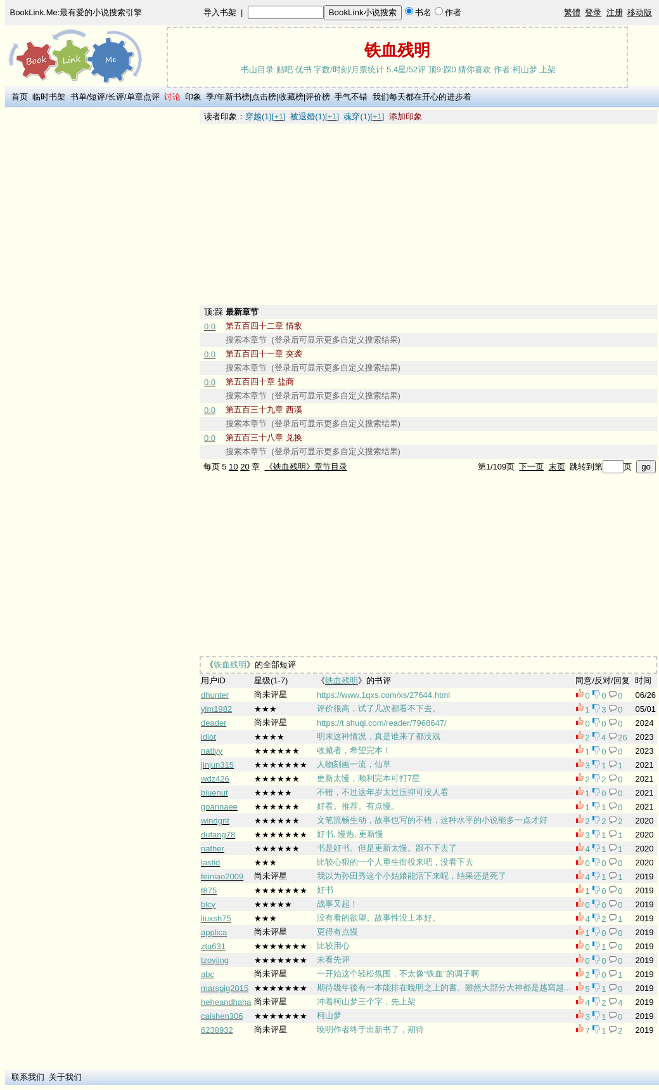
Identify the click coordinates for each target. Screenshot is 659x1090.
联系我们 (27, 1077)
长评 (116, 97)
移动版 (639, 12)
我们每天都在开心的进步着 (422, 97)
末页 (557, 466)
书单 (78, 97)
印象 (193, 97)
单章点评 (143, 97)
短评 (97, 97)
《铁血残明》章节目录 (306, 466)
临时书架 (48, 97)
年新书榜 (233, 97)
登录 (593, 12)
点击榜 (264, 97)
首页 (19, 97)
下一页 (531, 466)
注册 (614, 12)
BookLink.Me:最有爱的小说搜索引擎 (76, 12)
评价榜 (317, 97)
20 (244, 466)
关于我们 (65, 1077)
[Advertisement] (102, 300)
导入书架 (219, 12)
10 (233, 466)
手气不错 (351, 97)
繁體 (572, 12)
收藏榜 (291, 97)
